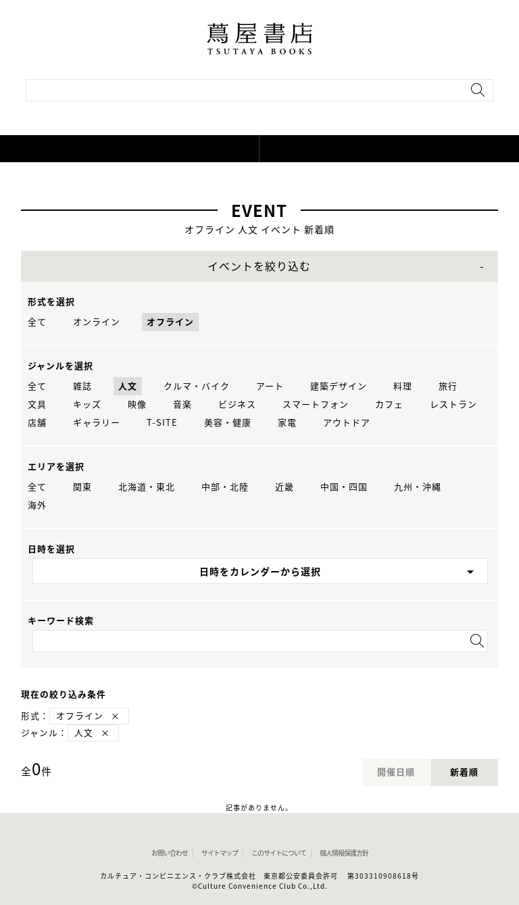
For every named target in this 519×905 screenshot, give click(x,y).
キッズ (87, 404)
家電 (287, 422)
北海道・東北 (146, 487)
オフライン (170, 322)
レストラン (453, 404)
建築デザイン (338, 386)
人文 (127, 386)
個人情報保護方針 (344, 853)
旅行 (448, 386)
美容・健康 (227, 422)
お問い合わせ (169, 853)
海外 (37, 505)
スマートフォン (315, 404)
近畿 (284, 487)
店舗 (37, 422)
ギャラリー (96, 422)
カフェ (389, 404)
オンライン (96, 322)
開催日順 (396, 772)
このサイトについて (278, 853)
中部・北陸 (225, 487)
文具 (37, 404)
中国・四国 (344, 487)
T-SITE (162, 422)
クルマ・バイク (197, 386)
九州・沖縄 (417, 487)
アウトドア (346, 422)
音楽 (182, 404)
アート (270, 386)
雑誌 (82, 386)
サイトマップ (219, 853)
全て (37, 322)
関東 (82, 487)
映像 (137, 404)
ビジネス (237, 404)
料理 (402, 386)
